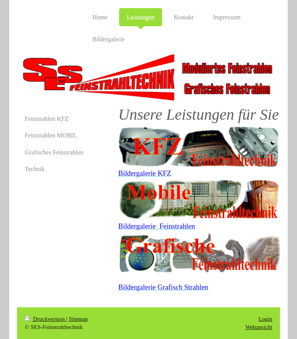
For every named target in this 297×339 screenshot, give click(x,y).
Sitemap (78, 319)
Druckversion (45, 319)
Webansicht (258, 327)
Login (265, 319)
